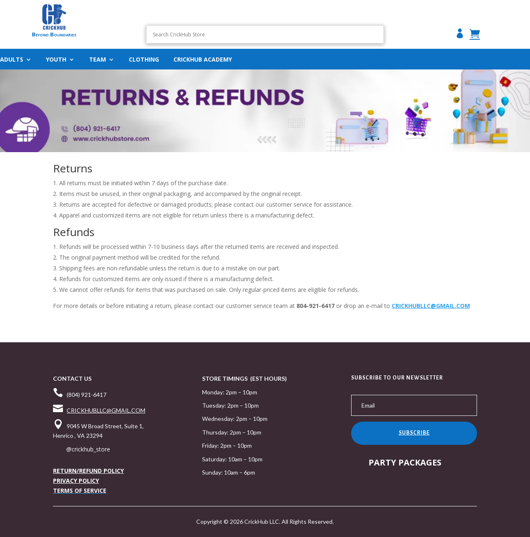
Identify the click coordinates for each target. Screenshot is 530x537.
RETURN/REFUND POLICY (88, 471)
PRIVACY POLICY (76, 480)
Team (97, 60)
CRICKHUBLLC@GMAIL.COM (431, 306)
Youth (56, 60)
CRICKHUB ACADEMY (202, 60)
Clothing (144, 60)
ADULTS (11, 60)
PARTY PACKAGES (405, 462)
